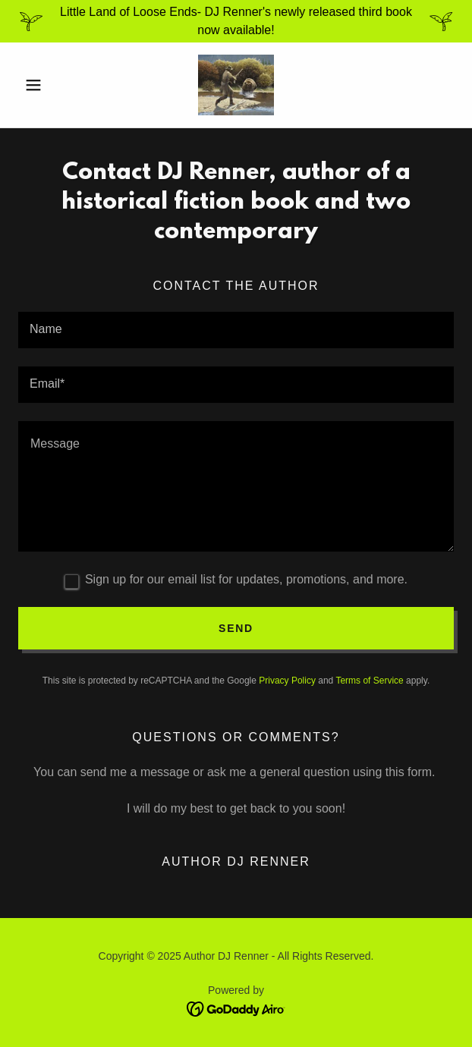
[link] (236, 85)
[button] (50, 85)
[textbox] (236, 330)
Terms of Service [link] (369, 680)
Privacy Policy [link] (287, 680)
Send (236, 628)
